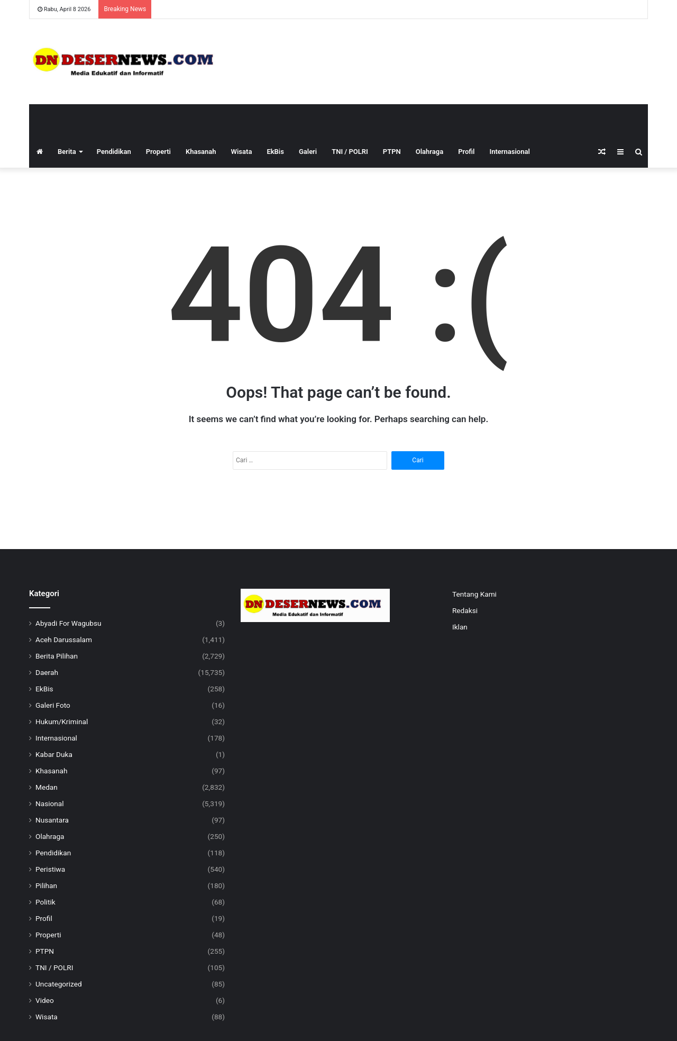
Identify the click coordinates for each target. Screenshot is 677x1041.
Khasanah (201, 152)
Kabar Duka (53, 754)
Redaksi (465, 610)
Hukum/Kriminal (61, 721)
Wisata (241, 152)
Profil (466, 152)
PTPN (392, 152)
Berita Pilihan (56, 656)
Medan (46, 787)
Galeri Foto (52, 705)
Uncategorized (58, 984)
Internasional (509, 152)
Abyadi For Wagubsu (68, 623)
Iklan (460, 627)
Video (44, 1000)
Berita (67, 152)
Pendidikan (114, 152)
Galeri (308, 152)
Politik (45, 902)
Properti (158, 152)
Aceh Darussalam (63, 639)
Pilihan (46, 885)
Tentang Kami (474, 594)
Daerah (46, 672)
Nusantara (52, 820)
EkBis (275, 152)
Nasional (49, 803)
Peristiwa (50, 869)
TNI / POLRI (350, 152)
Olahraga (429, 152)
